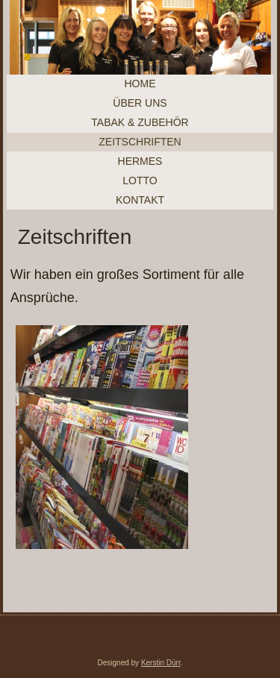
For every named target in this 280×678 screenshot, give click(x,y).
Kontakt (140, 200)
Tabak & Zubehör (139, 122)
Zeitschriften (140, 142)
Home (140, 84)
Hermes (140, 161)
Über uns (140, 103)
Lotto (139, 180)
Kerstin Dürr (161, 663)
